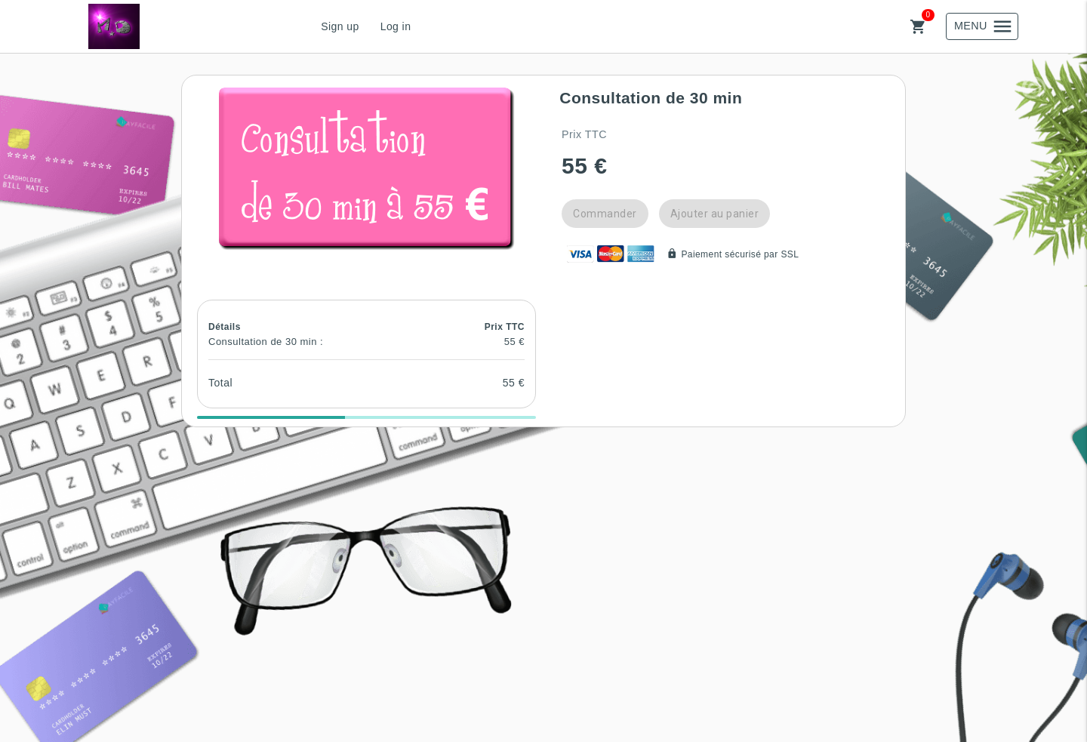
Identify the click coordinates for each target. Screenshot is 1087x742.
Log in (395, 26)
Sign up (340, 26)
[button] (366, 168)
